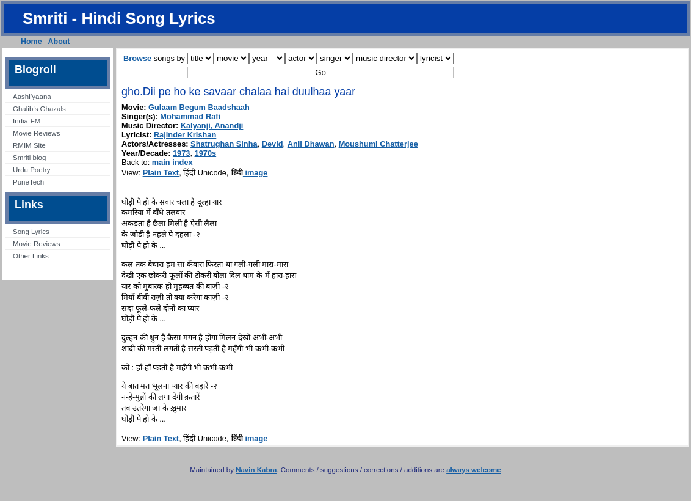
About (59, 41)
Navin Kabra (256, 470)
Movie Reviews (36, 133)
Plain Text (161, 172)
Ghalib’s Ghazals (39, 108)
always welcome (473, 470)
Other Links (31, 256)
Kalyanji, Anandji (212, 125)
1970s (206, 153)
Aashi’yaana (32, 96)
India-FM (26, 121)
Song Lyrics (31, 231)
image (249, 172)
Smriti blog (29, 157)
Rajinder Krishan (185, 134)
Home (31, 41)
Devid (272, 143)
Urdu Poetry (31, 170)
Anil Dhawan (311, 143)
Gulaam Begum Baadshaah (199, 107)
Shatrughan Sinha (224, 143)
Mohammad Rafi (190, 116)
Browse (137, 58)
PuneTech (28, 182)
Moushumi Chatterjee (378, 143)
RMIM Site (29, 145)
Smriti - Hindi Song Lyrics (119, 18)
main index (172, 162)
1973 (181, 153)
